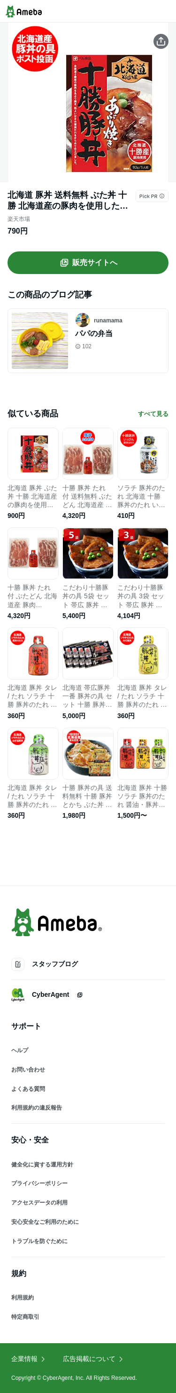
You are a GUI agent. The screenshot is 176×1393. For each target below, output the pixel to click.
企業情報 (28, 1358)
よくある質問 (28, 1089)
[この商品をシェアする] (160, 41)
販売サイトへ (88, 263)
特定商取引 (25, 1317)
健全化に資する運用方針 (42, 1164)
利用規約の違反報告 (36, 1107)
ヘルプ (19, 1050)
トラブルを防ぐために (39, 1241)
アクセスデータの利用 (39, 1202)
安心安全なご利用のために (45, 1222)
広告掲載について (93, 1358)
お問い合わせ (28, 1069)
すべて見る (153, 413)
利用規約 (22, 1297)
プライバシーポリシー (39, 1183)
